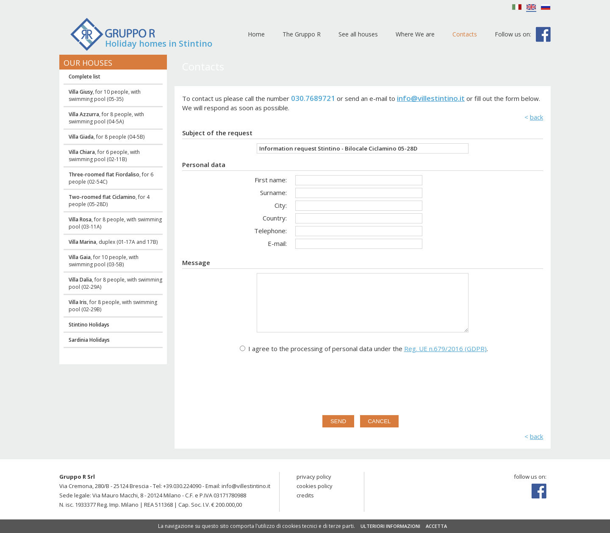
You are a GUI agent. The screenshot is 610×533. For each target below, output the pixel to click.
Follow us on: (513, 34)
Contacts (464, 34)
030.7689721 (313, 98)
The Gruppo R (302, 34)
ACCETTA (436, 526)
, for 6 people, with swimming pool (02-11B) (104, 155)
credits (305, 495)
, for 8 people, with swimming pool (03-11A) (115, 223)
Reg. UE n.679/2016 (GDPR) (445, 348)
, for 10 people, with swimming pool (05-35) (105, 95)
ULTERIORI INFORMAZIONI (390, 526)
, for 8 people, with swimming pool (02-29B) (113, 306)
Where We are (415, 34)
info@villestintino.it (431, 98)
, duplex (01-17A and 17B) (113, 242)
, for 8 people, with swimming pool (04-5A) (106, 118)
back (536, 117)
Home (256, 34)
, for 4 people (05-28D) (109, 200)
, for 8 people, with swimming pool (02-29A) (115, 283)
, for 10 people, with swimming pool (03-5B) (104, 261)
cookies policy (315, 486)
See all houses (358, 34)
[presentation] (363, 382)
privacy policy (314, 476)
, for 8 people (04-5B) (106, 136)
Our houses (88, 63)
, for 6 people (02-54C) (111, 178)
